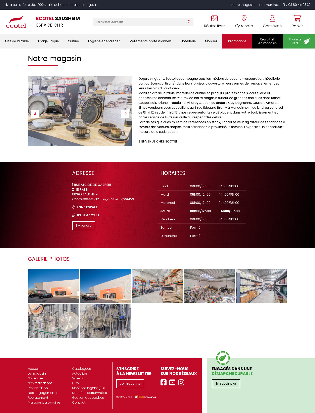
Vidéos (77, 378)
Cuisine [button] (73, 41)
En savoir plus (226, 383)
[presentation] (35, 113)
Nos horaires (269, 4)
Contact (78, 402)
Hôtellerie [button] (188, 41)
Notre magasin (243, 4)
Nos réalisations (40, 383)
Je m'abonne (130, 383)
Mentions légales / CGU (90, 388)
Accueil (33, 368)
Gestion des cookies (88, 397)
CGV (75, 383)
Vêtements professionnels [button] (151, 41)
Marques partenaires (44, 402)
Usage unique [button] (48, 41)
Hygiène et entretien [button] (104, 41)
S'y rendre (84, 225)
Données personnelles (89, 392)
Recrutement (38, 397)
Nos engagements (42, 392)
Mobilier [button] (211, 41)
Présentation (38, 388)
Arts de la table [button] (17, 41)
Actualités (80, 373)
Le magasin (37, 373)
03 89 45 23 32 (297, 4)
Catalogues (81, 368)
